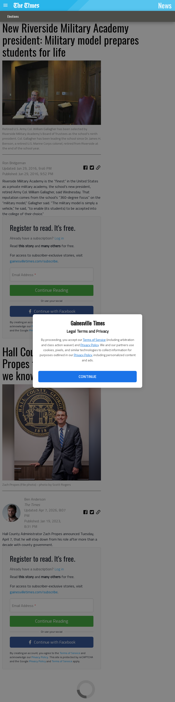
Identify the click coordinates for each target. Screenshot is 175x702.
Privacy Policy (89, 344)
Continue (87, 376)
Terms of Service (94, 339)
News (165, 5)
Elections (13, 16)
